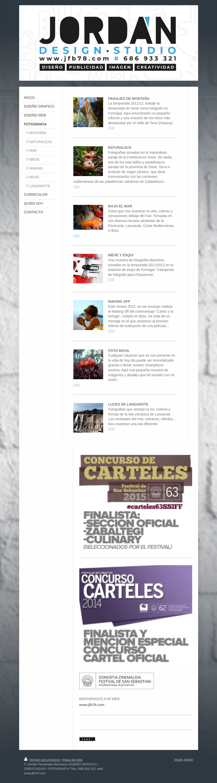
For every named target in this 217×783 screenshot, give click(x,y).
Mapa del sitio (73, 760)
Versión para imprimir (42, 760)
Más (111, 128)
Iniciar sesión (183, 759)
